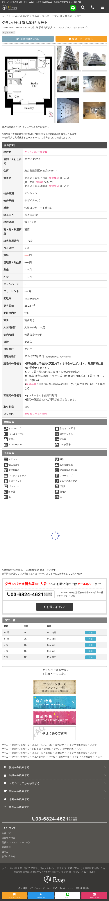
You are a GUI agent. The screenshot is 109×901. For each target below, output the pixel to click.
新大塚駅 (54, 178)
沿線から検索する (20, 744)
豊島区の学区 (39, 756)
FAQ (55, 888)
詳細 (90, 632)
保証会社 (31, 384)
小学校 (52, 756)
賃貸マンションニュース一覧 (16, 842)
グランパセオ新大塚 (62, 16)
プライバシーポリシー (40, 888)
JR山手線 (36, 748)
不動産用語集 (82, 888)
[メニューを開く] (102, 7)
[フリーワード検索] (82, 7)
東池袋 (45, 16)
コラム (5, 851)
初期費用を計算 (28, 39)
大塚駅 (40, 182)
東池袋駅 (54, 186)
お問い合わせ (54, 607)
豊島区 (35, 16)
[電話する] (92, 7)
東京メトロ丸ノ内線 (42, 744)
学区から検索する (20, 756)
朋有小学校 (63, 756)
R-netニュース (67, 888)
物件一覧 (6, 833)
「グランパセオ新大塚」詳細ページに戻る (54, 671)
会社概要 (22, 888)
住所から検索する (20, 16)
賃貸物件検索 (8, 837)
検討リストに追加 (81, 39)
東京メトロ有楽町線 (42, 752)
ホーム (5, 16)
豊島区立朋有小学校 (36, 414)
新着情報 (6, 847)
